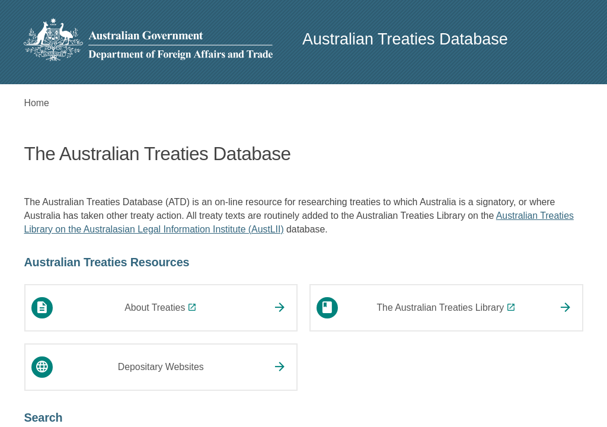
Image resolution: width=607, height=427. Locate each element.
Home (36, 103)
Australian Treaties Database (405, 39)
